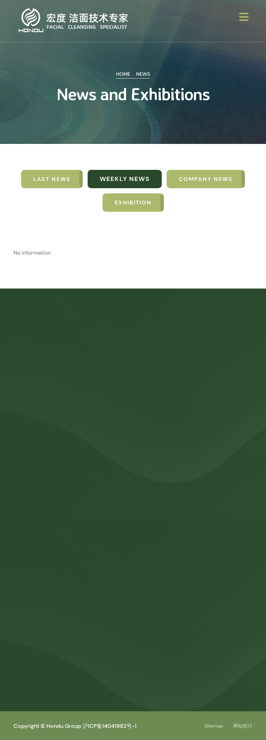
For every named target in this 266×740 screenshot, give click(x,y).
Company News (206, 179)
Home (123, 74)
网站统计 (242, 726)
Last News (52, 179)
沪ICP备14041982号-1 (109, 726)
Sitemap (213, 726)
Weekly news (125, 179)
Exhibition (133, 202)
